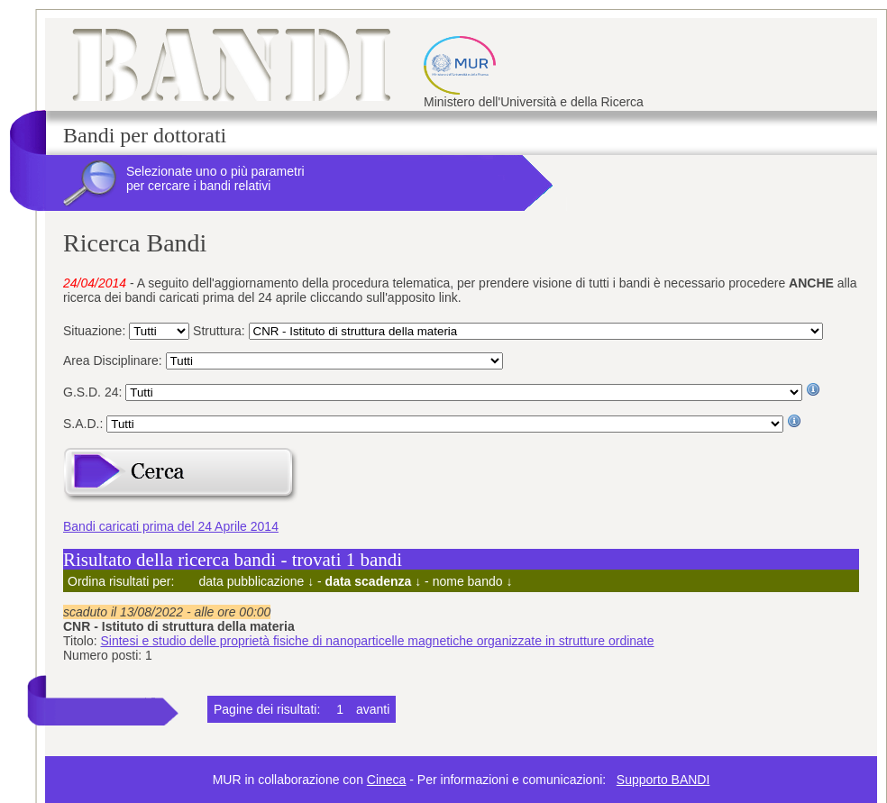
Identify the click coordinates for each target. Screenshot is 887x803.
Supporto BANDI (663, 779)
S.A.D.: (84, 423)
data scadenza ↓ (373, 581)
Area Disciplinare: (114, 360)
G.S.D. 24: (94, 392)
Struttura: (220, 331)
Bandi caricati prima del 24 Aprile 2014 (171, 526)
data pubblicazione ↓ (257, 581)
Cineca (387, 779)
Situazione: (96, 331)
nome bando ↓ (473, 581)
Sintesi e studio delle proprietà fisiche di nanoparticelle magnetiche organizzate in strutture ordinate (377, 641)
